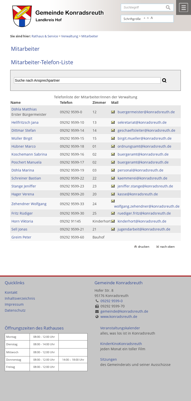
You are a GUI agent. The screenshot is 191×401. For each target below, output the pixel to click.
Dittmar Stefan (23, 130)
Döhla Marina (22, 170)
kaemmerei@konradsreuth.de (142, 178)
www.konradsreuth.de (118, 316)
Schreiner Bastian (26, 178)
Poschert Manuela (26, 162)
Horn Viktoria (22, 221)
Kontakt (11, 292)
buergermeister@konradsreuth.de (146, 112)
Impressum (14, 304)
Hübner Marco (23, 146)
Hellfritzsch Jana (25, 122)
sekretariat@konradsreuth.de (142, 122)
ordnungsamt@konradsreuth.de (144, 146)
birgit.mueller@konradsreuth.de (145, 138)
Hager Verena (22, 194)
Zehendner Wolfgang (29, 203)
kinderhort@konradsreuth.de (142, 221)
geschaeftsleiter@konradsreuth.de (146, 130)
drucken (143, 246)
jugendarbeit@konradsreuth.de (144, 229)
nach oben (167, 246)
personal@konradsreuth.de (140, 170)
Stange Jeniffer (23, 186)
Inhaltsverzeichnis (20, 298)
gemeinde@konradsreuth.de (124, 311)
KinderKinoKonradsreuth (121, 343)
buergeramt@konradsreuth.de (143, 154)
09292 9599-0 (111, 300)
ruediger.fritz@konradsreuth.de (144, 213)
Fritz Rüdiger (22, 213)
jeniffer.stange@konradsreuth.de (145, 186)
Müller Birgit (21, 138)
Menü (183, 7)
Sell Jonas (19, 229)
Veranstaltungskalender (120, 328)
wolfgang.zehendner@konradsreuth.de (147, 206)
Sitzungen (108, 359)
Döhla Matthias (24, 109)
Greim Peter (21, 237)
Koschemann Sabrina (29, 154)
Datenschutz (15, 310)
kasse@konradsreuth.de (138, 194)
